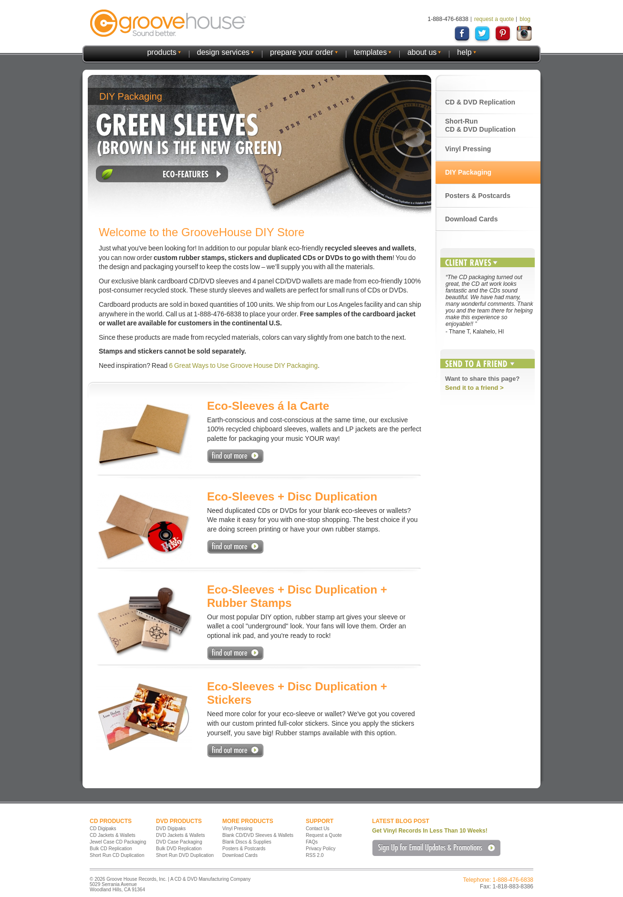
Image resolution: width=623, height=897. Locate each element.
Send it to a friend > (474, 387)
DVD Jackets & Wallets (180, 835)
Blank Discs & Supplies (246, 842)
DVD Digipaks (171, 828)
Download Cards (471, 219)
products (161, 52)
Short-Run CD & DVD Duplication (480, 125)
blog (524, 19)
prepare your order (301, 52)
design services (223, 52)
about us (421, 52)
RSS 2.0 (314, 855)
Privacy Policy (320, 848)
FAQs (312, 842)
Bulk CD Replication (111, 848)
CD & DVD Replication (480, 102)
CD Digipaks (103, 828)
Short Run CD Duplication (117, 855)
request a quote (494, 19)
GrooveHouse (168, 23)
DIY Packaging (468, 172)
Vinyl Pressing (468, 149)
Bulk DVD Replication (179, 848)
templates (370, 52)
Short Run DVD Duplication (185, 855)
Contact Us (317, 828)
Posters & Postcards (477, 195)
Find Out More (235, 456)
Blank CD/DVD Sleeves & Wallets (257, 835)
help (464, 52)
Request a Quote (324, 835)
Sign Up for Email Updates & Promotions (436, 848)
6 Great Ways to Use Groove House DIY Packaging (243, 365)
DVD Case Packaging (179, 842)
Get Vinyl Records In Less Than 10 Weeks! (430, 830)
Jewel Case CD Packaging (118, 842)
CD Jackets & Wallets (112, 835)
